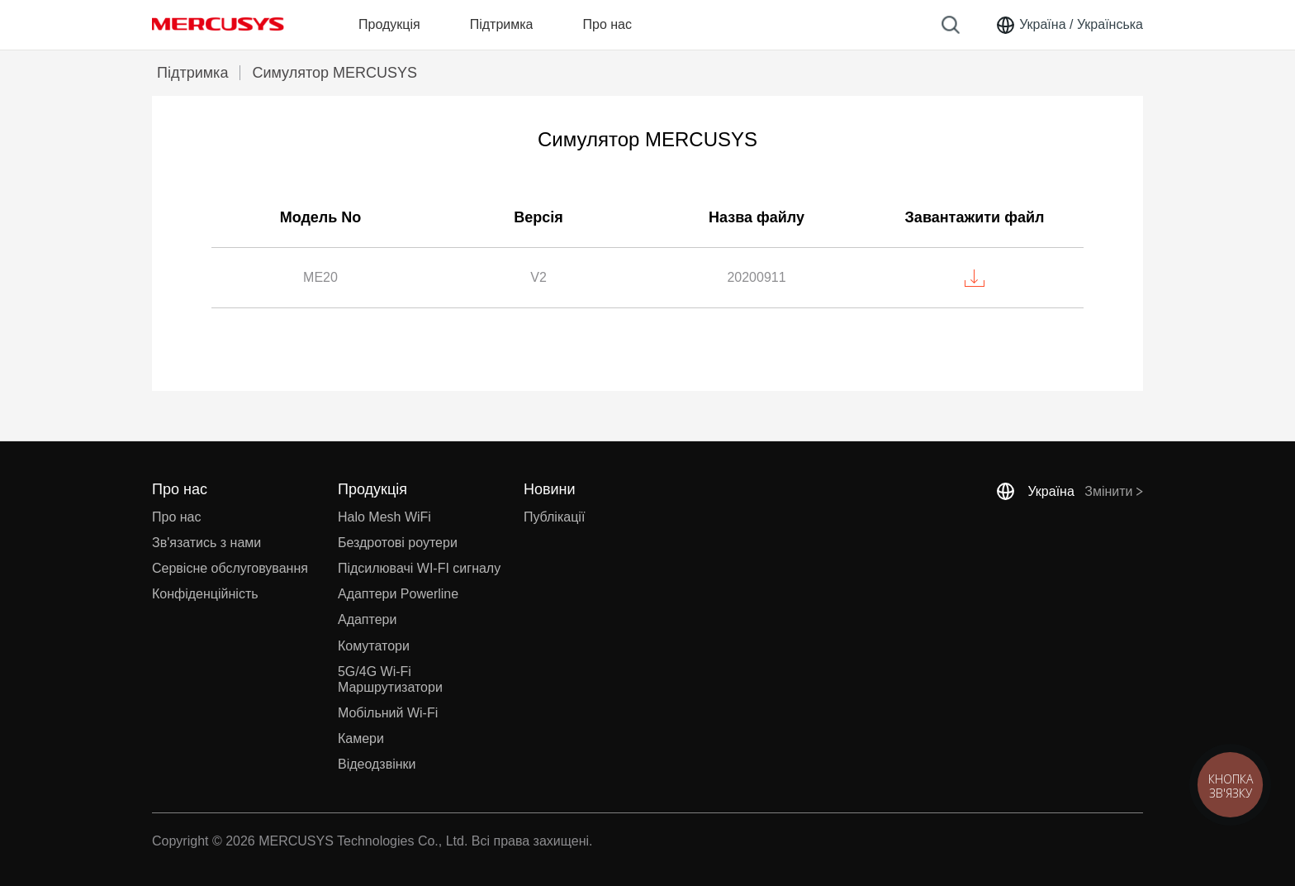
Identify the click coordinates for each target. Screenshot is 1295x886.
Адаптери (367, 619)
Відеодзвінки (377, 764)
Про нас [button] (606, 24)
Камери (361, 738)
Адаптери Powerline (398, 594)
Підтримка (192, 72)
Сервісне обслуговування (230, 568)
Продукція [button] (389, 24)
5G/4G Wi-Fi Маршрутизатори (390, 679)
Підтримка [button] (502, 24)
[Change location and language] (1069, 25)
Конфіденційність (205, 594)
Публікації (554, 517)
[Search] (950, 25)
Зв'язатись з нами (206, 543)
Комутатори (374, 646)
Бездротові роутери (398, 543)
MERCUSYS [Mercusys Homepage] (218, 24)
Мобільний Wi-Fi (388, 713)
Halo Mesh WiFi (384, 517)
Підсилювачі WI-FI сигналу (419, 568)
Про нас (176, 517)
